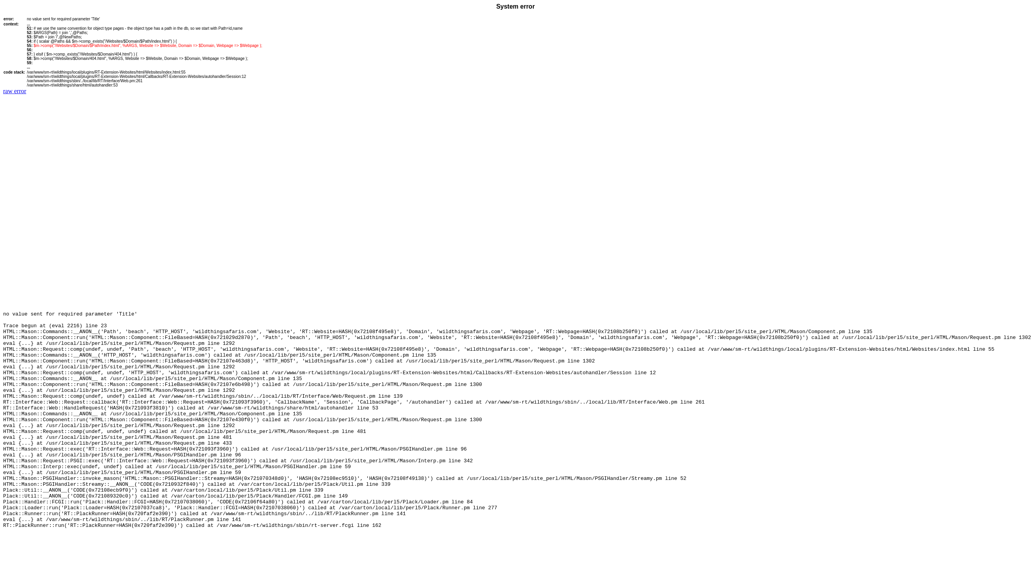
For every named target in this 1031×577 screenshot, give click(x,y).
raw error (14, 91)
